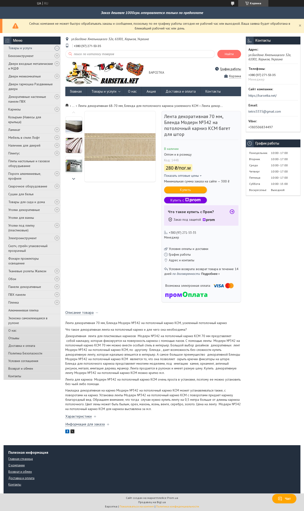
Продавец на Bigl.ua (152, 502)
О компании (16, 465)
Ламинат (14, 130)
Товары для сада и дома (26, 202)
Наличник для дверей (24, 145)
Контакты (14, 376)
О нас (12, 330)
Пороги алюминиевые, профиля (24, 176)
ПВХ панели (17, 294)
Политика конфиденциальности (177, 506)
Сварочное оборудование (27, 186)
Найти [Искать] (229, 54)
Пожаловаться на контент (136, 506)
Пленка (13, 302)
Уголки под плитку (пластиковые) (21, 227)
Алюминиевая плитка (23, 310)
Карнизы (14, 109)
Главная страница (20, 459)
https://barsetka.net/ (262, 95)
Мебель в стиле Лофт (24, 137)
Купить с (186, 200)
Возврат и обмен (20, 368)
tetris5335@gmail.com (264, 111)
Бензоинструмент (20, 56)
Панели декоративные (24, 287)
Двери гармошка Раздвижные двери (30, 86)
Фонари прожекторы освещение (23, 260)
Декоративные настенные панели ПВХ (27, 99)
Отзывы (13, 338)
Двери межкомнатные (24, 76)
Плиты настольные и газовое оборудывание (29, 163)
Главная (76, 91)
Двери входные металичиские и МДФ (30, 66)
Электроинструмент (22, 238)
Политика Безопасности (25, 353)
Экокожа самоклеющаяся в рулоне (28, 320)
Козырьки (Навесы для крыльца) (24, 119)
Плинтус (14, 153)
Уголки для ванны (21, 217)
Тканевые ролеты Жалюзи (27, 271)
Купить (185, 189)
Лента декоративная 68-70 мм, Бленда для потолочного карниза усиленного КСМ (138, 106)
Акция (151, 91)
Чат (284, 499)
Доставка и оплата (21, 346)
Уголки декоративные (24, 210)
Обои (12, 279)
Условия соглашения (23, 361)
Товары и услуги (20, 48)
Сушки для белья (20, 194)
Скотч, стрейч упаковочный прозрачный (28, 248)
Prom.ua (172, 498)
